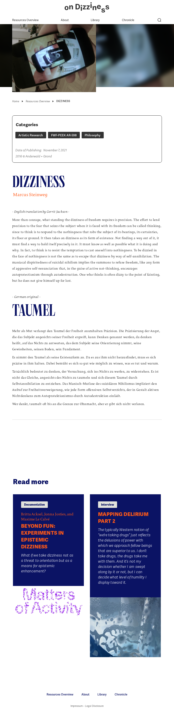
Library (95, 20)
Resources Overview (25, 20)
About (65, 20)
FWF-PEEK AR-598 (64, 135)
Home (15, 101)
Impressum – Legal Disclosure (87, 706)
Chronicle (128, 20)
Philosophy (93, 135)
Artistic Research (30, 135)
